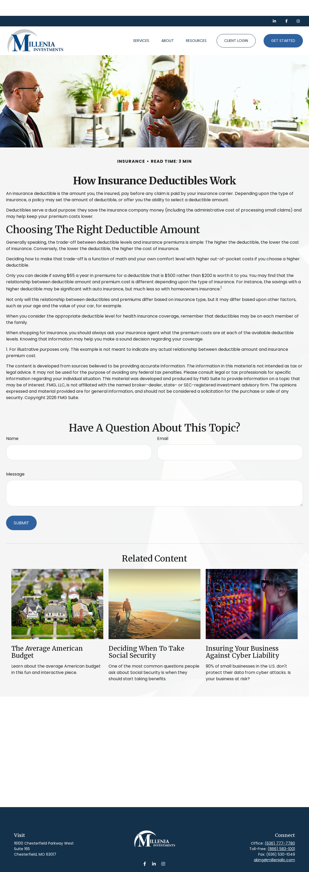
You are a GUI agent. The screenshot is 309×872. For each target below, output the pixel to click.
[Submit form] (21, 507)
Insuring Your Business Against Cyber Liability (242, 636)
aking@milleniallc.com (274, 844)
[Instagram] (163, 847)
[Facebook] (286, 5)
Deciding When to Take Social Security (146, 636)
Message (15, 458)
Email (162, 423)
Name (12, 423)
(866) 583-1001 (281, 833)
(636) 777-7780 (280, 827)
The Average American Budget (47, 636)
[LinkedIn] (274, 5)
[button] (141, 25)
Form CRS (160, 868)
